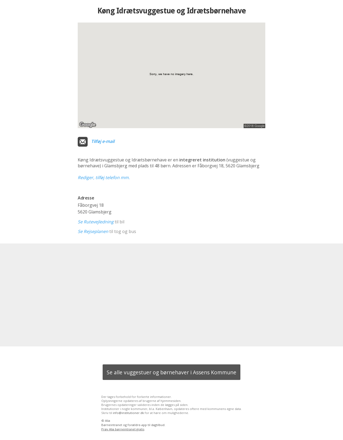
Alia (107, 421)
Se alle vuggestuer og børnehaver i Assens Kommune (171, 372)
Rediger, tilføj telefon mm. (104, 177)
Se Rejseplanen (93, 231)
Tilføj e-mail (102, 141)
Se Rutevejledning (96, 222)
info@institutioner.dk (128, 413)
